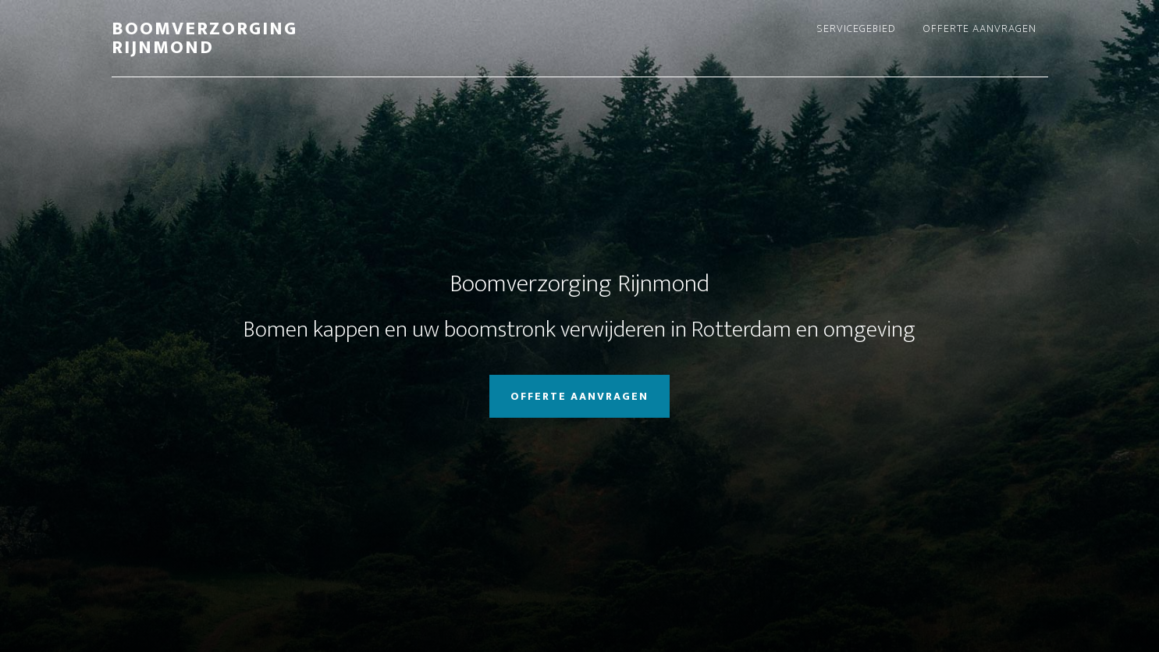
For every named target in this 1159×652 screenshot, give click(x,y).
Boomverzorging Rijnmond (204, 38)
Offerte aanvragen (579, 396)
